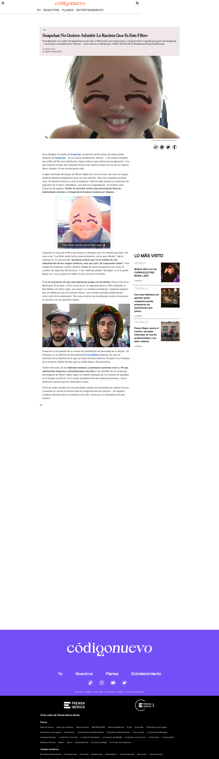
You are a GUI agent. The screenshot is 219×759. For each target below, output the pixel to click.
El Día (129, 727)
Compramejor (70, 754)
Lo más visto (148, 256)
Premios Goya (156, 754)
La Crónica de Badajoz (157, 732)
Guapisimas (96, 754)
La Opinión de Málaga (112, 737)
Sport (69, 742)
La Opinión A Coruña (68, 737)
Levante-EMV (168, 737)
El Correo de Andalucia (120, 742)
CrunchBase (92, 355)
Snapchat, (76, 154)
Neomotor (142, 754)
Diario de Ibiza (82, 727)
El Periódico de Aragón (156, 727)
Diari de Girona (47, 727)
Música (140, 263)
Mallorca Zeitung (47, 742)
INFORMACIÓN (98, 727)
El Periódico (69, 732)
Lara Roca (138, 281)
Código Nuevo (49, 49)
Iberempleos (111, 754)
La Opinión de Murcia (90, 737)
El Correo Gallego (99, 742)
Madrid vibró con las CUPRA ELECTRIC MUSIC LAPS (145, 272)
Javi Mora (138, 316)
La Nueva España (48, 737)
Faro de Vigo (138, 732)
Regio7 (61, 742)
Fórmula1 (84, 754)
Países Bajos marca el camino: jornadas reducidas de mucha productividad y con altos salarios (146, 335)
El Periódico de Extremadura (91, 732)
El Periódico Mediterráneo (118, 732)
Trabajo (141, 288)
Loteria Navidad (127, 754)
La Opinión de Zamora (135, 737)
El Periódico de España (50, 732)
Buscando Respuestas (50, 754)
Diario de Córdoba (64, 727)
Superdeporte (81, 742)
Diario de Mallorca (116, 727)
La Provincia (153, 737)
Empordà (139, 727)
